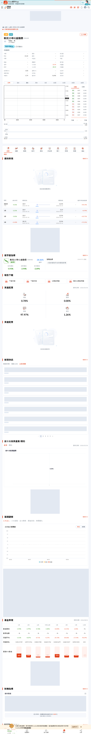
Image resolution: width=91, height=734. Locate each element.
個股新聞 (6, 364)
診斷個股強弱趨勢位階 (11, 29)
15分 (63, 83)
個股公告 (14, 364)
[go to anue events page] (81, 7)
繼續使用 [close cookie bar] (75, 727)
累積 (83, 527)
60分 (82, 83)
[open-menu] (2, 7)
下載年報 (33, 281)
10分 (54, 83)
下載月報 (12, 281)
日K (18, 83)
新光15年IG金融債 (19, 27)
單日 (78, 527)
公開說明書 (56, 281)
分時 (9, 83)
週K (27, 83)
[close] (2, 2)
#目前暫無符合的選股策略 (57, 263)
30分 (73, 83)
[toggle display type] (85, 693)
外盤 (85, 120)
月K (36, 83)
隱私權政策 (27, 728)
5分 (46, 83)
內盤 (72, 120)
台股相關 (22, 364)
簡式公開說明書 (78, 281)
